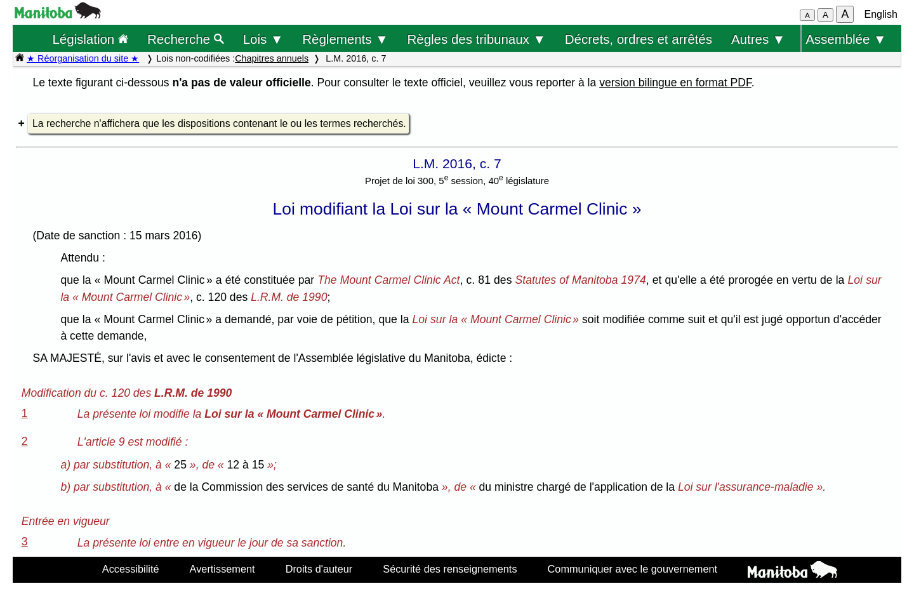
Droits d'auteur (319, 569)
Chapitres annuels (271, 58)
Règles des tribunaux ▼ (476, 39)
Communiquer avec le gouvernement (632, 569)
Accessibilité (130, 569)
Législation (90, 39)
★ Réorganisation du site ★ (83, 58)
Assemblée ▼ (845, 39)
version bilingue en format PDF (675, 82)
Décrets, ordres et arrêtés (638, 39)
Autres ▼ (758, 39)
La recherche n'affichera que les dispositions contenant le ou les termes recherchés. (219, 123)
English (880, 14)
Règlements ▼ (345, 39)
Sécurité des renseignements (450, 569)
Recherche (185, 39)
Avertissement (222, 569)
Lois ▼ (263, 39)
